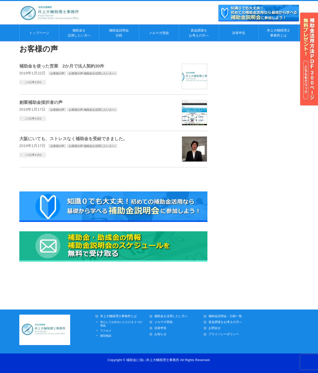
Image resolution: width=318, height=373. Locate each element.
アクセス (105, 330)
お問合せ (214, 328)
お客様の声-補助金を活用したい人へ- (92, 73)
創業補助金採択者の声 (41, 102)
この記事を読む (33, 82)
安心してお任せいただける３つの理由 (121, 323)
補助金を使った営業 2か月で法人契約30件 (61, 66)
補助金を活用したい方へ (171, 316)
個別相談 (105, 335)
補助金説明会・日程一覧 (225, 316)
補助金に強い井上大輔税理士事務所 (152, 360)
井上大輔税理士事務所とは (118, 316)
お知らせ (160, 334)
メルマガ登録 (163, 322)
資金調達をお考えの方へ (225, 322)
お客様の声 (57, 73)
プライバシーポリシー (223, 334)
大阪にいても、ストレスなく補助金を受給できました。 (73, 138)
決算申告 (160, 328)
